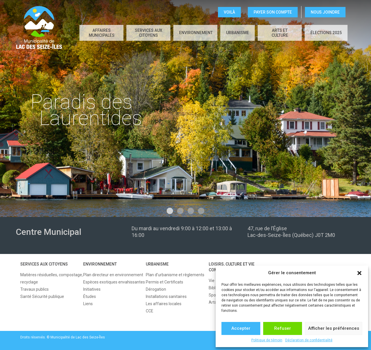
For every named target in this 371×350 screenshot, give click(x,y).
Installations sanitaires (166, 296)
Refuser (282, 328)
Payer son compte (273, 12)
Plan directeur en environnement (113, 274)
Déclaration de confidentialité (308, 340)
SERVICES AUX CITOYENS (148, 33)
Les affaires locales (163, 303)
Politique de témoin (266, 340)
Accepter (240, 328)
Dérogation (156, 289)
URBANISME (237, 32)
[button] (359, 273)
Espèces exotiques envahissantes (114, 282)
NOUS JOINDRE (325, 12)
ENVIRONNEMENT (196, 32)
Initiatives (92, 289)
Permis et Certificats (164, 282)
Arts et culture (280, 33)
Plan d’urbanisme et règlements (175, 274)
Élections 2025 (326, 32)
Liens (88, 303)
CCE (149, 311)
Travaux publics (34, 289)
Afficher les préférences (333, 328)
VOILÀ (229, 12)
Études (89, 296)
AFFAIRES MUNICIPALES (101, 33)
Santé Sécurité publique (42, 296)
